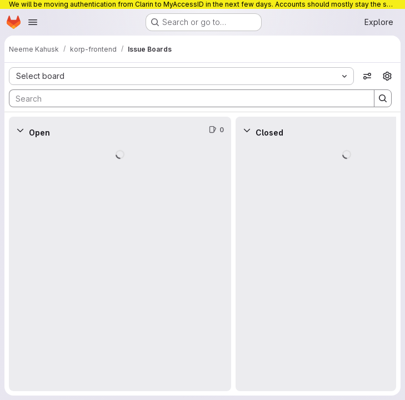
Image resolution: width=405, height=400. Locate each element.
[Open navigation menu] (33, 22)
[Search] (186, 98)
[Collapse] (20, 130)
